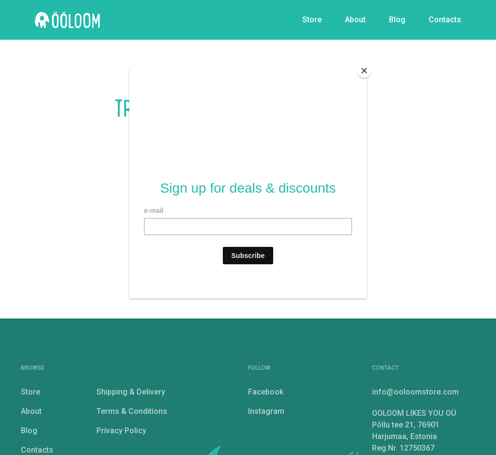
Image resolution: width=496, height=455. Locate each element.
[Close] (364, 70)
